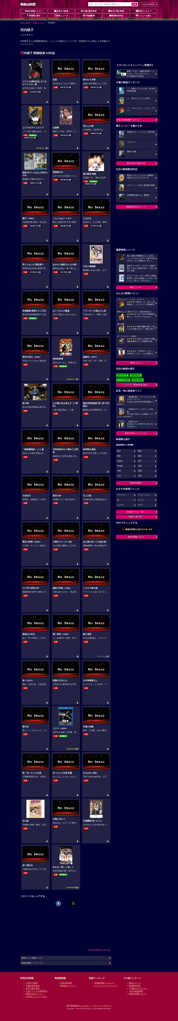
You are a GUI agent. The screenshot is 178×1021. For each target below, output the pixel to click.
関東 (140, 451)
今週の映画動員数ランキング (128, 120)
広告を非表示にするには (99, 950)
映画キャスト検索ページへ (32, 958)
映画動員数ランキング (104, 983)
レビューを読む (144, 15)
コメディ (120, 505)
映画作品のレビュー (34, 994)
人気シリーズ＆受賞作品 (36, 991)
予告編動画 (89, 15)
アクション (121, 495)
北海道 (120, 461)
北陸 (140, 466)
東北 (140, 461)
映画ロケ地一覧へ (136, 517)
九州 (119, 476)
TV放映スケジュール (138, 988)
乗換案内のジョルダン (80, 1006)
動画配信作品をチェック (136, 207)
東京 (119, 451)
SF (118, 500)
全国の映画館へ (136, 483)
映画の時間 (25, 23)
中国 (119, 471)
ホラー (140, 505)
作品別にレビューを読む (36, 996)
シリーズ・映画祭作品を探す (136, 385)
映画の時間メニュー (33, 11)
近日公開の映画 (116, 11)
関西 (119, 456)
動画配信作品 (116, 15)
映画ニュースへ (136, 287)
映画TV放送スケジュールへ (136, 433)
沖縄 (140, 476)
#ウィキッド (135, 375)
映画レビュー (136, 363)
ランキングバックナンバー (106, 986)
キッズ (140, 500)
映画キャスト (39, 23)
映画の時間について (136, 537)
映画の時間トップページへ (32, 963)
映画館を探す (34, 15)
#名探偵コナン (122, 380)
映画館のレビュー (68, 986)
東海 (140, 456)
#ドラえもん (122, 375)
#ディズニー (137, 380)
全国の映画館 (66, 983)
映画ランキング (144, 11)
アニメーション (144, 495)
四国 (140, 471)
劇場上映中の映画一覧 (136, 163)
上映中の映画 (61, 11)
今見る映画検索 (148, 4)
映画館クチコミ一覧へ (136, 512)
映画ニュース (61, 15)
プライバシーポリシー (102, 1006)
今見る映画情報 (136, 991)
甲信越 (120, 466)
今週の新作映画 (89, 11)
